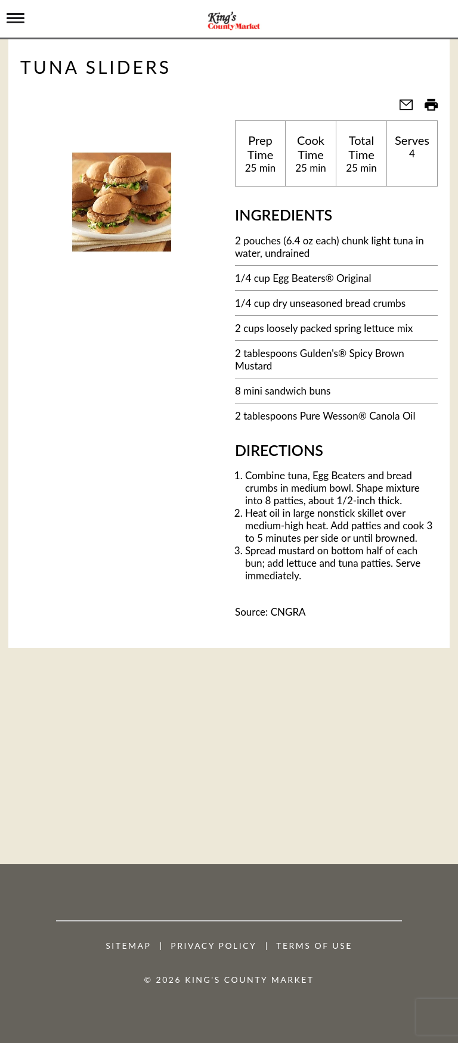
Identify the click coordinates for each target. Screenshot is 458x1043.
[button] (401, 108)
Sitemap (128, 946)
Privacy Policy (213, 946)
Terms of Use (314, 946)
